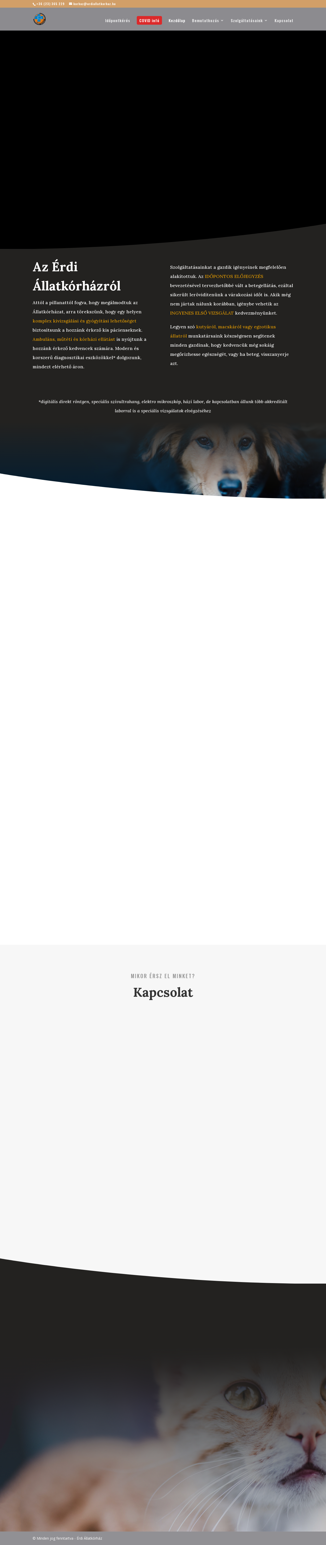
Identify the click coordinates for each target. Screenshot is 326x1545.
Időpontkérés (117, 21)
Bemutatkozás (205, 21)
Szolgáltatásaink (247, 21)
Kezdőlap (177, 21)
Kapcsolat (284, 21)
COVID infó (149, 20)
